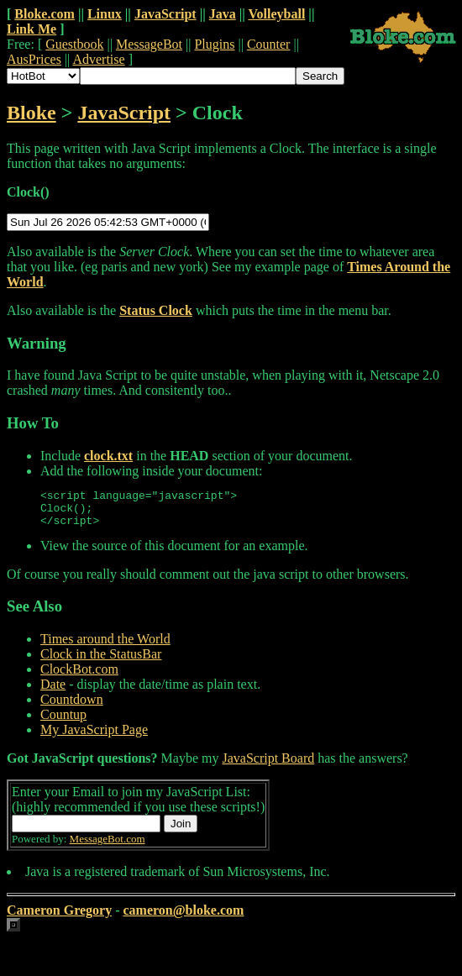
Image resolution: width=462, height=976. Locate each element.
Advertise (98, 59)
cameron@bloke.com (183, 917)
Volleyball (276, 14)
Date (53, 692)
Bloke (31, 112)
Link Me (31, 29)
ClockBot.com (79, 676)
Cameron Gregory (59, 917)
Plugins (214, 44)
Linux (104, 14)
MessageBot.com (107, 846)
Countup (63, 722)
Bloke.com (44, 14)
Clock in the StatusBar (100, 661)
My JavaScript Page (94, 737)
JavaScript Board (268, 765)
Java (222, 14)
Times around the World (105, 646)
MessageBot (149, 44)
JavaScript (165, 14)
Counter (269, 44)
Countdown (71, 707)
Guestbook (74, 44)
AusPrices (34, 59)
